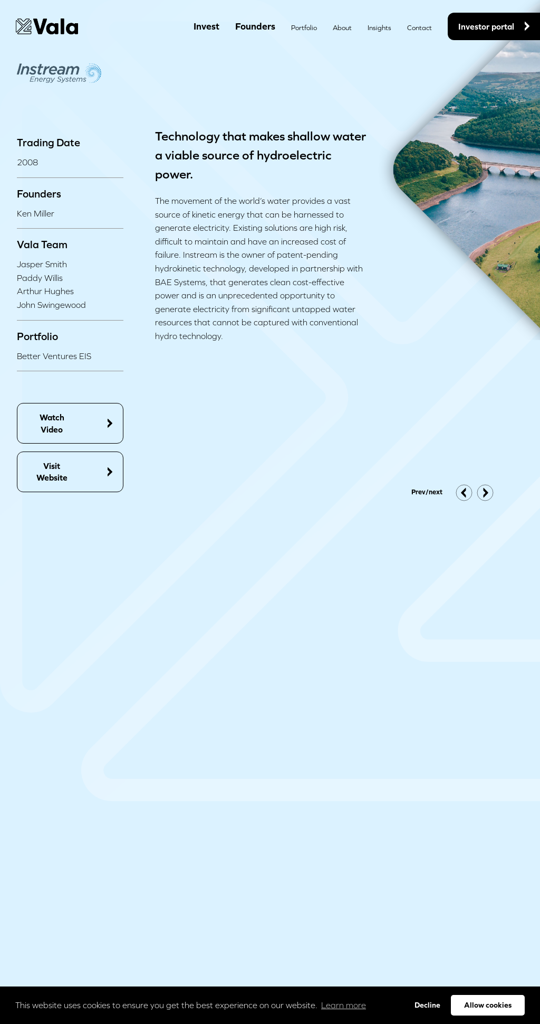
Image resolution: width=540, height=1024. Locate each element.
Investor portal (493, 26)
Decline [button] (427, 1005)
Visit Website (74, 471)
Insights (379, 28)
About (342, 28)
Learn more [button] (343, 1005)
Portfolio (304, 28)
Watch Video (76, 423)
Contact (419, 28)
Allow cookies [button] (488, 1005)
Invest (206, 26)
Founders (255, 26)
